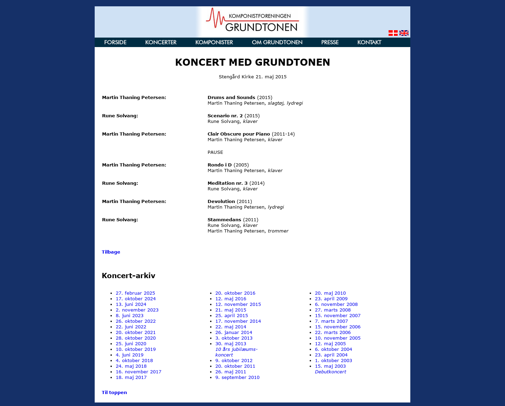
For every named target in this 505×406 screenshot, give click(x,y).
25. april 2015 (231, 315)
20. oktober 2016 (235, 293)
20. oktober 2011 (235, 366)
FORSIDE (115, 42)
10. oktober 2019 (136, 349)
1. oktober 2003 (333, 360)
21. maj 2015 (230, 310)
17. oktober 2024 (136, 298)
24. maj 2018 (131, 366)
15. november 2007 (338, 315)
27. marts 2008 (333, 310)
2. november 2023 (137, 310)
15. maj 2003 (330, 368)
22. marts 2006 (333, 332)
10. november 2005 (338, 338)
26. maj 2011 (230, 371)
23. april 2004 (331, 355)
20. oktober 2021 (136, 332)
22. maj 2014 (230, 326)
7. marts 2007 (331, 321)
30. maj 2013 (236, 349)
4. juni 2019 (129, 355)
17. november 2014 (238, 321)
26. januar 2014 (233, 332)
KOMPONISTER (214, 42)
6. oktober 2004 (333, 349)
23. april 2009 (331, 298)
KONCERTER (160, 42)
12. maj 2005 (330, 343)
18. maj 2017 (131, 377)
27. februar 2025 (135, 293)
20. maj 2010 (330, 293)
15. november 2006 (338, 326)
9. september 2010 (237, 377)
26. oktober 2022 (136, 321)
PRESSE (329, 42)
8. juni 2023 (129, 315)
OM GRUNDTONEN (277, 42)
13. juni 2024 (131, 304)
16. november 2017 (138, 371)
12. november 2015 (238, 304)
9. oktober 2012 (233, 360)
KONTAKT (369, 42)
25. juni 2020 (131, 343)
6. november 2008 (336, 304)
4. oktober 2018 (134, 360)
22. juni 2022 (131, 326)
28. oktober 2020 (136, 338)
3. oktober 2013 (233, 338)
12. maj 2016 (230, 298)
